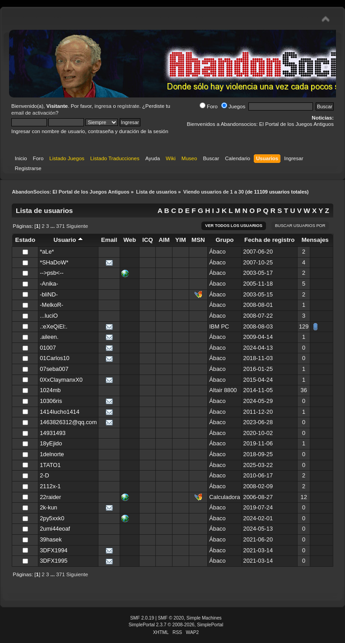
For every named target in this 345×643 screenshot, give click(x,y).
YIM (180, 239)
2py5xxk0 (52, 518)
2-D (44, 475)
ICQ (147, 239)
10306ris (51, 401)
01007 (48, 347)
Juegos (233, 106)
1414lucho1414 (59, 411)
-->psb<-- (52, 272)
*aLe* (47, 251)
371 (60, 226)
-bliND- (49, 294)
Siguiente (77, 226)
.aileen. (49, 336)
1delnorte (52, 454)
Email (109, 239)
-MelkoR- (51, 304)
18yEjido (51, 443)
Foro (209, 106)
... (53, 226)
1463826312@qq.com (68, 422)
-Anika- (49, 283)
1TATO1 (50, 465)
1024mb (50, 390)
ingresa (103, 106)
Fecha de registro (269, 239)
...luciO (49, 315)
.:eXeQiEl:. (53, 326)
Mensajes (315, 239)
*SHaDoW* (54, 262)
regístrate (128, 106)
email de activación (33, 113)
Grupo (224, 239)
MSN (198, 239)
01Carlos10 (54, 358)
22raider (50, 497)
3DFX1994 (53, 550)
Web (129, 239)
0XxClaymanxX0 (61, 379)
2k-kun (48, 507)
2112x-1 (50, 486)
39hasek (50, 539)
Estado (25, 239)
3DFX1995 (53, 560)
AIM (164, 239)
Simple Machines (204, 617)
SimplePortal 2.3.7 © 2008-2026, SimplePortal (176, 624)
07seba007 (54, 368)
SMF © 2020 (171, 617)
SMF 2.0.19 (142, 617)
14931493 (52, 433)
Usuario (68, 239)
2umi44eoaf (55, 528)
